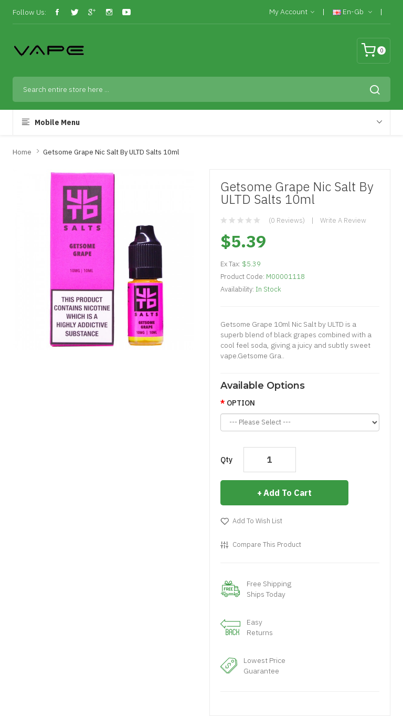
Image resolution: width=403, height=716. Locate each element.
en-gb (352, 12)
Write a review (343, 220)
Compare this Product (266, 544)
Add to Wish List (257, 520)
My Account (291, 12)
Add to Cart (287, 492)
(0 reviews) (287, 220)
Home (22, 152)
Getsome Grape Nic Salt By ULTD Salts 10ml (111, 152)
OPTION (241, 403)
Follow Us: (29, 12)
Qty (226, 459)
